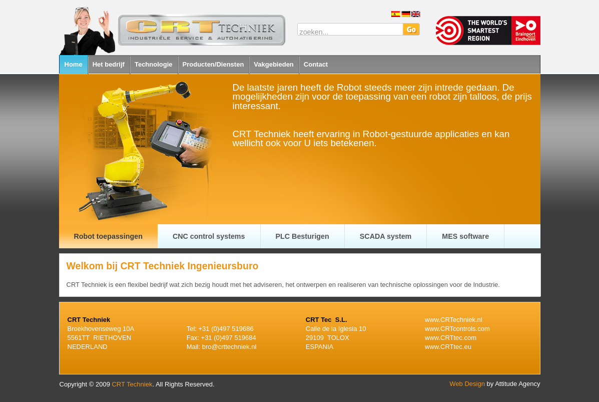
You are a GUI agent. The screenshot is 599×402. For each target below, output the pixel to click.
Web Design (467, 383)
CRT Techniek (132, 384)
